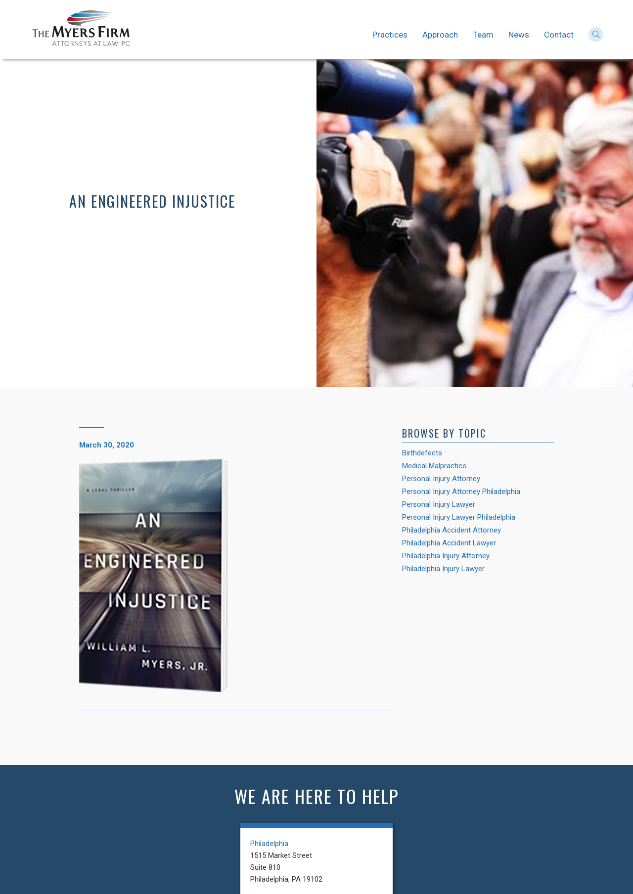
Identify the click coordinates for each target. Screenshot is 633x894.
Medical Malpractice (434, 465)
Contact (559, 35)
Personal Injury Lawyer (438, 504)
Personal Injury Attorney (441, 478)
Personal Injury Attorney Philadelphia (461, 491)
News (518, 35)
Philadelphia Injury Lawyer (443, 568)
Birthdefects (422, 452)
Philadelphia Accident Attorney (451, 530)
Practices (389, 35)
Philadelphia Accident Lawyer (449, 542)
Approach (440, 35)
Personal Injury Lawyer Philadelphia (458, 517)
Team (483, 35)
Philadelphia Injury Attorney (446, 555)
